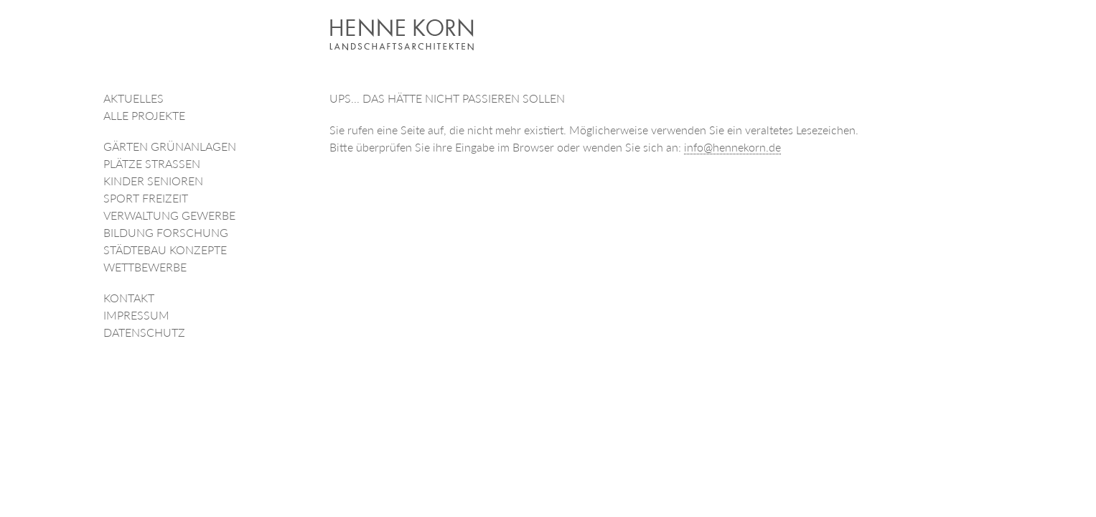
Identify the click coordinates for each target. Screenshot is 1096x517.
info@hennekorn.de (732, 147)
